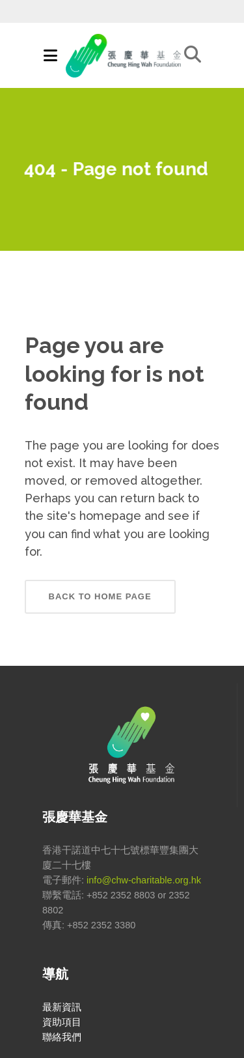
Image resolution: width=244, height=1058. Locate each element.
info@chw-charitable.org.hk (144, 880)
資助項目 (61, 1022)
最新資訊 (61, 1007)
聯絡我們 (61, 1037)
